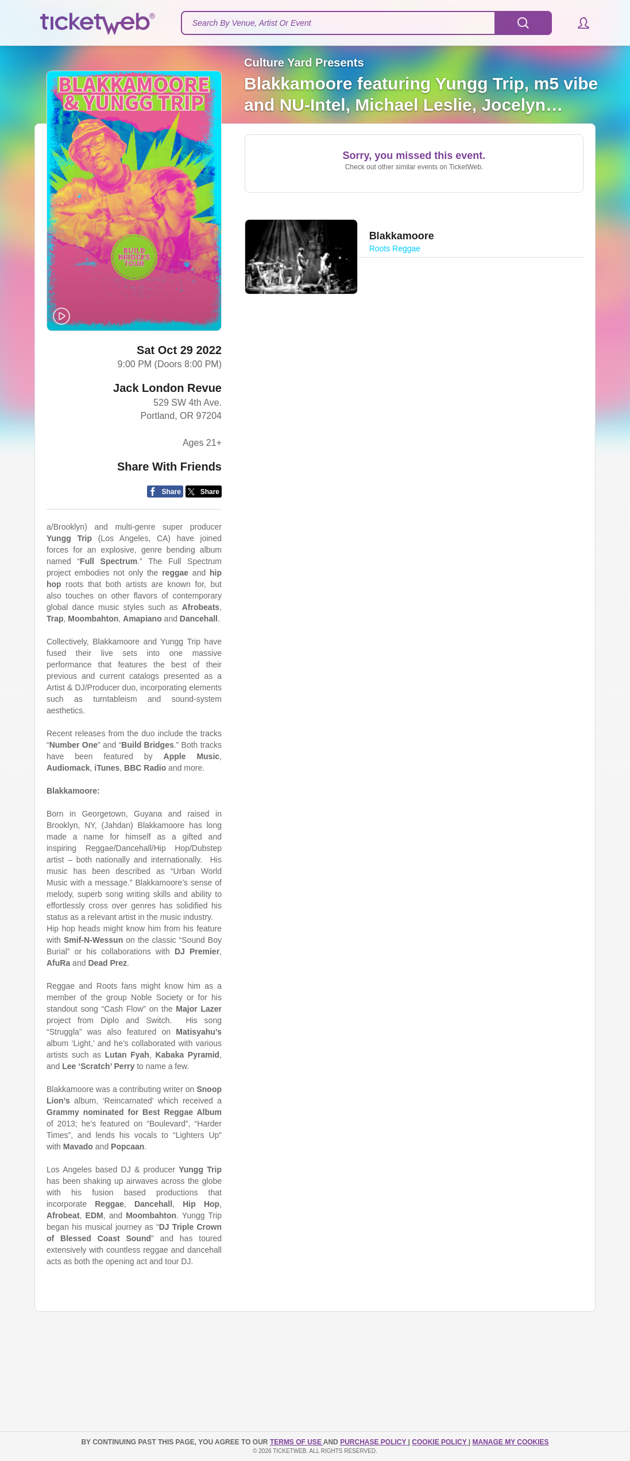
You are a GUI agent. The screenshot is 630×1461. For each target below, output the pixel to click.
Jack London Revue (167, 390)
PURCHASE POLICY (374, 1442)
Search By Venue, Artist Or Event (251, 23)
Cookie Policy (440, 1442)
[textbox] (366, 23)
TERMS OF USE (296, 1442)
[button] (578, 23)
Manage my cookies (510, 1442)
